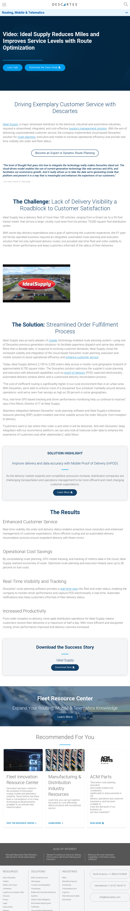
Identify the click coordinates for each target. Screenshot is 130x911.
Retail (64, 878)
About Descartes (9, 878)
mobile (53, 340)
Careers (6, 881)
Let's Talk (12, 67)
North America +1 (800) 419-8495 (110, 874)
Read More (97, 823)
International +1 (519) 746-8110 (110, 885)
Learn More (63, 492)
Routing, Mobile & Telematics (23, 12)
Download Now (63, 667)
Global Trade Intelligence (40, 899)
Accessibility (8, 907)
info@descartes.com (110, 897)
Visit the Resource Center (21, 823)
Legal (5, 903)
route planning (26, 137)
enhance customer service (82, 357)
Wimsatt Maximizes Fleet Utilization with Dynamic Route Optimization (21, 856)
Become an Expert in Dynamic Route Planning (65, 153)
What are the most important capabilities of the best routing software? (101, 857)
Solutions (38, 871)
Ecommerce (66, 899)
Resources (10, 871)
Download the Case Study (43, 67)
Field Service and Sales (71, 896)
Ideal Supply (10, 124)
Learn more (55, 823)
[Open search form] (126, 4)
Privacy (5, 899)
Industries (69, 871)
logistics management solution (88, 128)
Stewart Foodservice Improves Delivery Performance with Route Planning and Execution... (64, 857)
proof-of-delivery (74, 372)
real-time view (69, 588)
